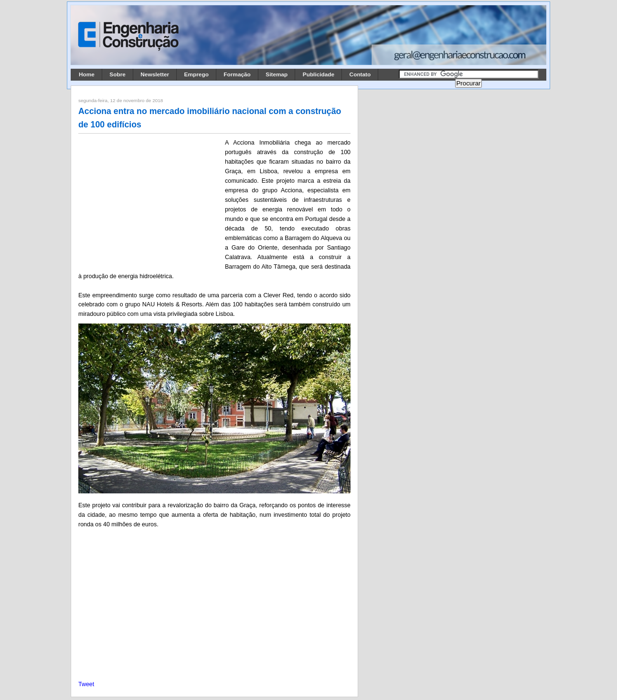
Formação (237, 74)
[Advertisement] (150, 201)
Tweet (86, 684)
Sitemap (276, 74)
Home (87, 74)
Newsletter (154, 74)
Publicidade (318, 74)
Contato (360, 74)
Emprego (196, 74)
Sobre (117, 74)
